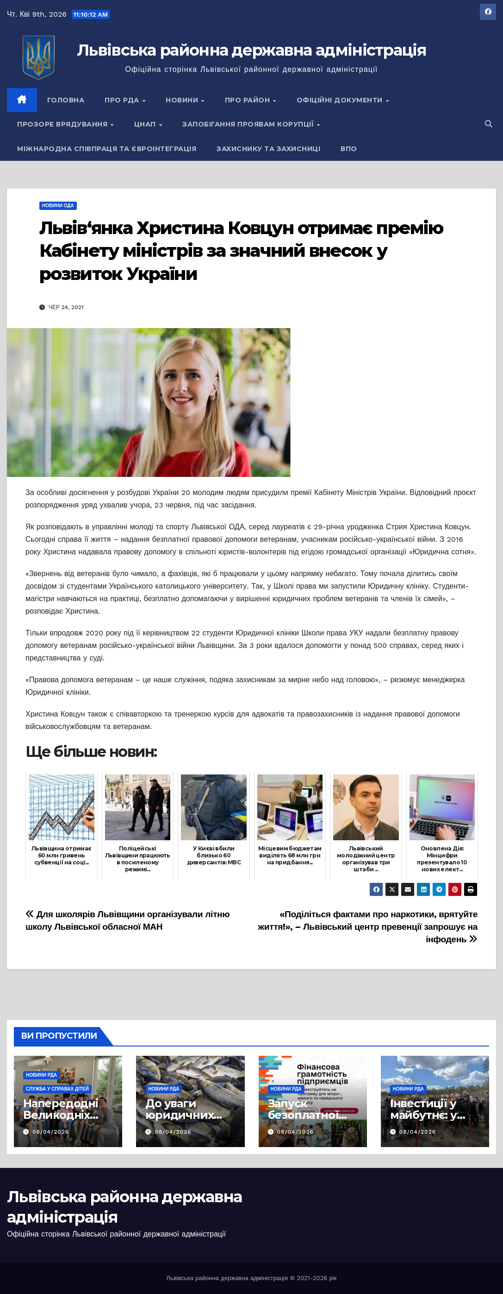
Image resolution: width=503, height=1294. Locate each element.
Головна (66, 100)
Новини (183, 100)
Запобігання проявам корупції (249, 124)
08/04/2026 (50, 1132)
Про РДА (123, 100)
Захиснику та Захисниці (268, 149)
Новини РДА (41, 1075)
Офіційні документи (341, 100)
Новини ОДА (58, 205)
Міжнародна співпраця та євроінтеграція (106, 149)
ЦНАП (146, 124)
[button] (488, 124)
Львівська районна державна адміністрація (251, 50)
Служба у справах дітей (57, 1088)
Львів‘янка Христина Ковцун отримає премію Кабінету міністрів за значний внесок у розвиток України (241, 251)
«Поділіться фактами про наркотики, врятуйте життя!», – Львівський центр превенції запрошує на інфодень (368, 927)
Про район (248, 100)
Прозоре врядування (63, 124)
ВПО (349, 149)
